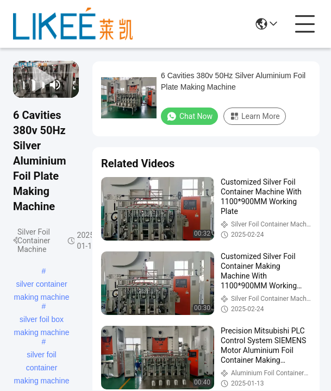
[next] (40, 85)
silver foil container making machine (42, 355)
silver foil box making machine (42, 320)
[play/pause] (30, 85)
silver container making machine (42, 285)
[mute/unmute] (55, 85)
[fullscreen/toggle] (71, 85)
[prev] (21, 85)
